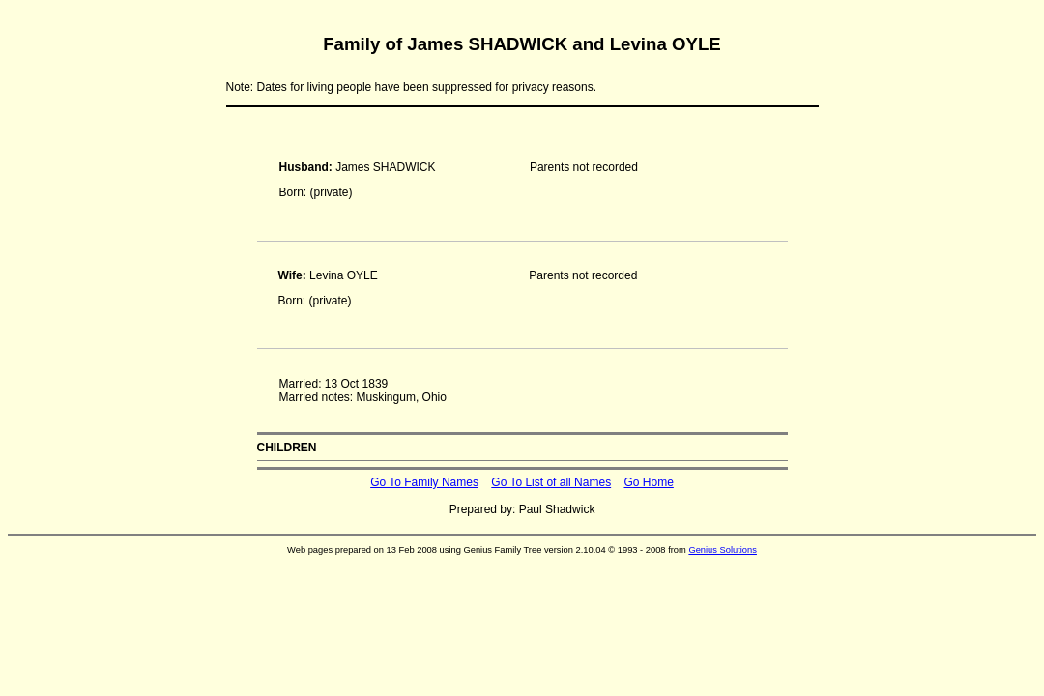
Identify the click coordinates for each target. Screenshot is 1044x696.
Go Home (648, 482)
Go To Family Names (424, 482)
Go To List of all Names (551, 482)
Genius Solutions (722, 550)
